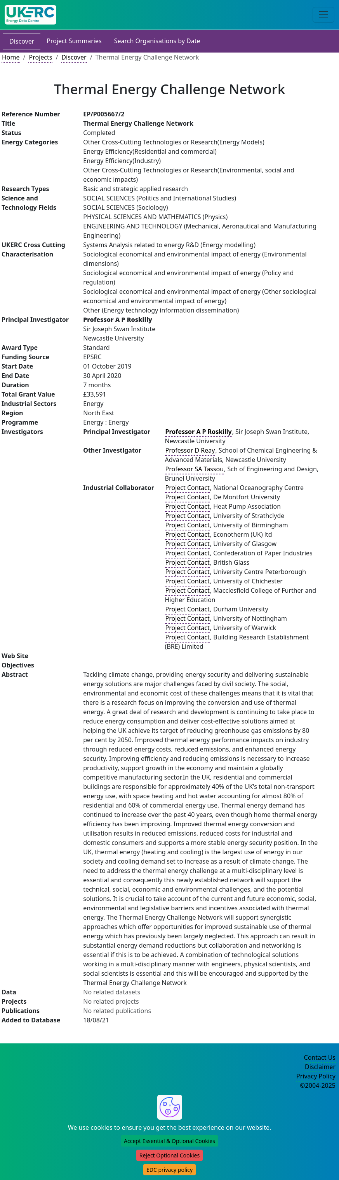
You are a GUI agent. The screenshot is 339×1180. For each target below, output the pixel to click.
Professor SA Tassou (194, 469)
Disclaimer (320, 1066)
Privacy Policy (316, 1076)
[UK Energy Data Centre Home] (30, 14)
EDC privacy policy (169, 1169)
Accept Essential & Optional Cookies (169, 1141)
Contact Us (320, 1057)
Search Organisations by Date (157, 41)
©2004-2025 (318, 1085)
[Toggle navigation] (323, 15)
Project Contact (187, 487)
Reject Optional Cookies (169, 1155)
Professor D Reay (190, 450)
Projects (40, 57)
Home (11, 57)
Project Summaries (74, 41)
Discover (21, 41)
